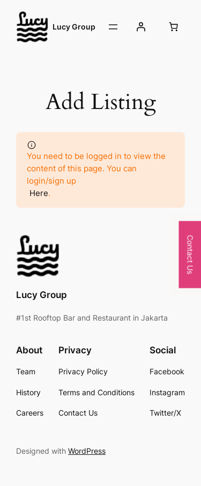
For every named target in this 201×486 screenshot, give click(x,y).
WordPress (87, 450)
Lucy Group (74, 26)
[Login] (141, 27)
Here (38, 193)
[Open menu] (113, 26)
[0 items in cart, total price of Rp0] (173, 27)
